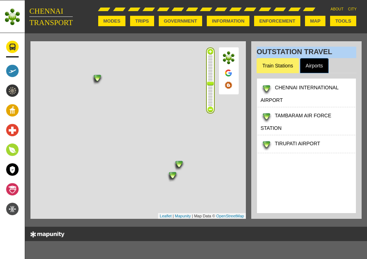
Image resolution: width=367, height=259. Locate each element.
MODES (111, 21)
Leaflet (166, 216)
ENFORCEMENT (277, 21)
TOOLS (343, 21)
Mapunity (183, 216)
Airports (314, 66)
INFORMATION (228, 21)
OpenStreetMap (230, 216)
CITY (352, 9)
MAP (315, 21)
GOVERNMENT (180, 21)
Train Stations (277, 66)
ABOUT (336, 9)
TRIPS (142, 21)
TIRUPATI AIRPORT (297, 143)
